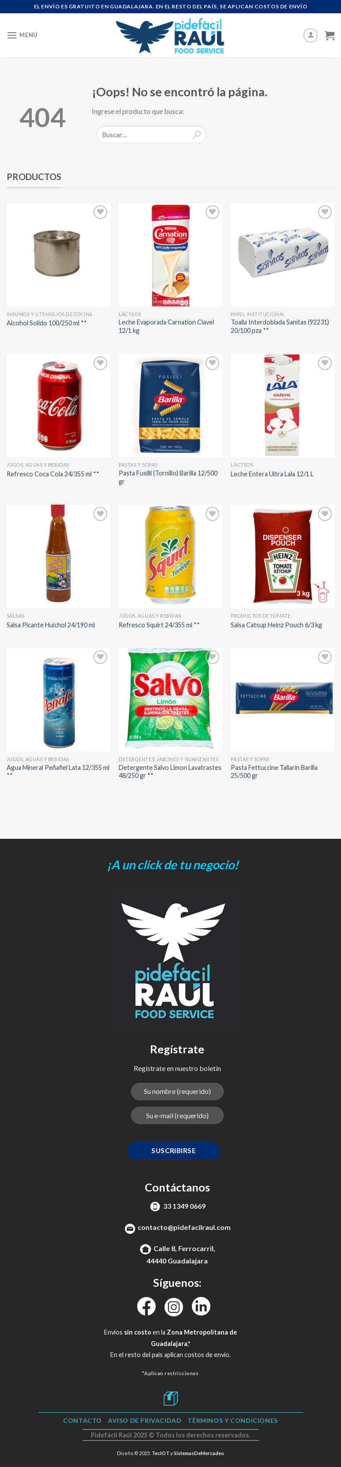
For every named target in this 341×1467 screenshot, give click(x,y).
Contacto (82, 1420)
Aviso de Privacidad (145, 1420)
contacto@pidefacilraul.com (184, 1227)
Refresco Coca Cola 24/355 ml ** (53, 474)
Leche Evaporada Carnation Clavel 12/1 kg (166, 326)
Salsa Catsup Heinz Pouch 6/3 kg (276, 625)
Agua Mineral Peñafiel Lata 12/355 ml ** (58, 772)
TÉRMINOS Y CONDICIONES (232, 1420)
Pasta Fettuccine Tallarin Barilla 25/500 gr (274, 772)
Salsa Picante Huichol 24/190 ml (51, 625)
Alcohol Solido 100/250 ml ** (47, 323)
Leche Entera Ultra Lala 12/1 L (272, 474)
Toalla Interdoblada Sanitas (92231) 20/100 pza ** (280, 326)
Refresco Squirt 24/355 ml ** (159, 625)
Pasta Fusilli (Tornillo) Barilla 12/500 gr (168, 477)
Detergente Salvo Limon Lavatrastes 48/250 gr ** (170, 772)
